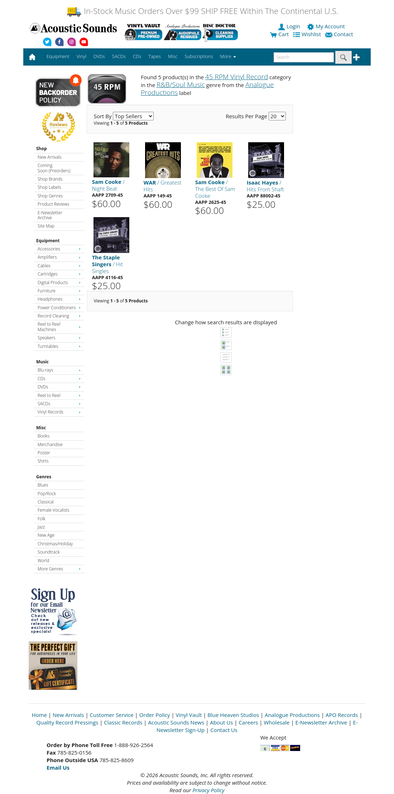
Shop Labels (49, 187)
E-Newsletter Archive (50, 215)
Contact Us (223, 729)
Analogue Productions (292, 714)
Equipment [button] (58, 56)
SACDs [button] (119, 56)
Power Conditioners (59, 308)
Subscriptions (198, 56)
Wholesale (277, 722)
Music (42, 362)
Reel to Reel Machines (59, 326)
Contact (340, 34)
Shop (41, 148)
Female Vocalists (53, 510)
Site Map (46, 226)
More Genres (59, 569)
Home (39, 714)
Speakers (59, 338)
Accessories (59, 249)
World (43, 561)
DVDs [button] (99, 56)
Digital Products (59, 282)
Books (43, 436)
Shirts (43, 461)
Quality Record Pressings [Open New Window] (67, 722)
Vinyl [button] (81, 56)
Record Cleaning (59, 316)
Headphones (59, 299)
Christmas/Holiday (55, 544)
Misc (41, 428)
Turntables (59, 346)
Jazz (41, 527)
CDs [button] (137, 56)
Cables (59, 266)
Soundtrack (48, 552)
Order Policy (154, 714)
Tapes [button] (154, 56)
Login (290, 26)
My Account (326, 26)
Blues (43, 485)
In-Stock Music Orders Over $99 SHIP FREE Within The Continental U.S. (202, 10)
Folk (41, 519)
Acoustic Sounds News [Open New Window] (176, 722)
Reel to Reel (59, 395)
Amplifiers (59, 257)
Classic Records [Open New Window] (123, 722)
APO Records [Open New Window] (342, 714)
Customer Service (112, 714)
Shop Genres (50, 196)
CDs (59, 379)
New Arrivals (49, 157)
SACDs (59, 404)
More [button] (228, 56)
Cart (279, 34)
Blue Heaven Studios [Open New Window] (233, 714)
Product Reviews (53, 204)
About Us (221, 722)
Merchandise (50, 444)
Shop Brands (50, 179)
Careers (248, 722)
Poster (44, 453)
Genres (43, 477)
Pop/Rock (47, 494)
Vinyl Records (59, 412)
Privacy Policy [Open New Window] (208, 790)
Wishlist (307, 34)
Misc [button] (172, 56)
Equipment (47, 241)
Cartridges (59, 274)
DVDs (59, 387)
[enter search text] (304, 57)
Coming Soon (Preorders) (54, 167)
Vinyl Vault (189, 714)
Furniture (59, 291)
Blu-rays (59, 370)
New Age (46, 535)
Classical (46, 502)
